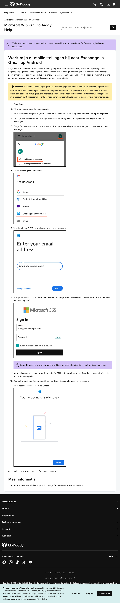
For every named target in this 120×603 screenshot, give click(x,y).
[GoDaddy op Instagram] (11, 563)
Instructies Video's (37, 13)
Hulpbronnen (8, 515)
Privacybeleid (60, 573)
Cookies (72, 573)
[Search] (113, 27)
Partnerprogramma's (11, 522)
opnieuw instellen (97, 365)
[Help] (101, 4)
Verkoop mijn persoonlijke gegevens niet (60, 578)
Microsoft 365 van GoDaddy (27, 20)
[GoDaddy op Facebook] (4, 563)
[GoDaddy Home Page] (13, 545)
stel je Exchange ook (57, 485)
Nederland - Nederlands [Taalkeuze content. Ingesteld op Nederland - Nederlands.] (14, 556)
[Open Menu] (5, 4)
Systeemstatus (66, 13)
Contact (53, 13)
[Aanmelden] (108, 4)
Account (6, 529)
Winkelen (6, 536)
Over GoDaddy (9, 502)
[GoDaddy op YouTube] (30, 563)
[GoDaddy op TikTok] (17, 563)
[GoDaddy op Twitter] (24, 563)
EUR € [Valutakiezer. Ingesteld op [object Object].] (113, 556)
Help (23, 13)
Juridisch (48, 573)
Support (6, 508)
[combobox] (85, 27)
